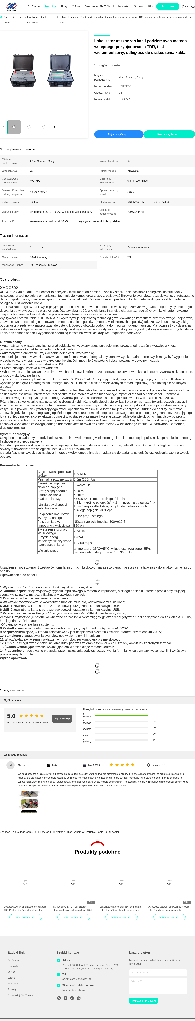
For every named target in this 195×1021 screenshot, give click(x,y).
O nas (76, 6)
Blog (151, 6)
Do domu (33, 6)
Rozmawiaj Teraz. (167, 134)
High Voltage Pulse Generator (67, 832)
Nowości (123, 6)
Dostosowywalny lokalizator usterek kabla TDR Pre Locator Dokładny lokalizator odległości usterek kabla (25, 908)
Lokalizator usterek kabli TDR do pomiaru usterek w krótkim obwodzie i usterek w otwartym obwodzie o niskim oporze (121, 908)
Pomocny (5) (158, 765)
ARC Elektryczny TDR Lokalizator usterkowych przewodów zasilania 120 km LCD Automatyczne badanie (73, 908)
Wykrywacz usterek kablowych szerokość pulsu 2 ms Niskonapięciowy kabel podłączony (168, 908)
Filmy (63, 6)
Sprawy (139, 6)
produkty (20, 17)
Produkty (50, 6)
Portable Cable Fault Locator (102, 832)
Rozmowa (167, 6)
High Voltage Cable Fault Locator (30, 832)
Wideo (11, 977)
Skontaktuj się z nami (99, 6)
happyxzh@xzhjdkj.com (74, 990)
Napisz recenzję (62, 718)
